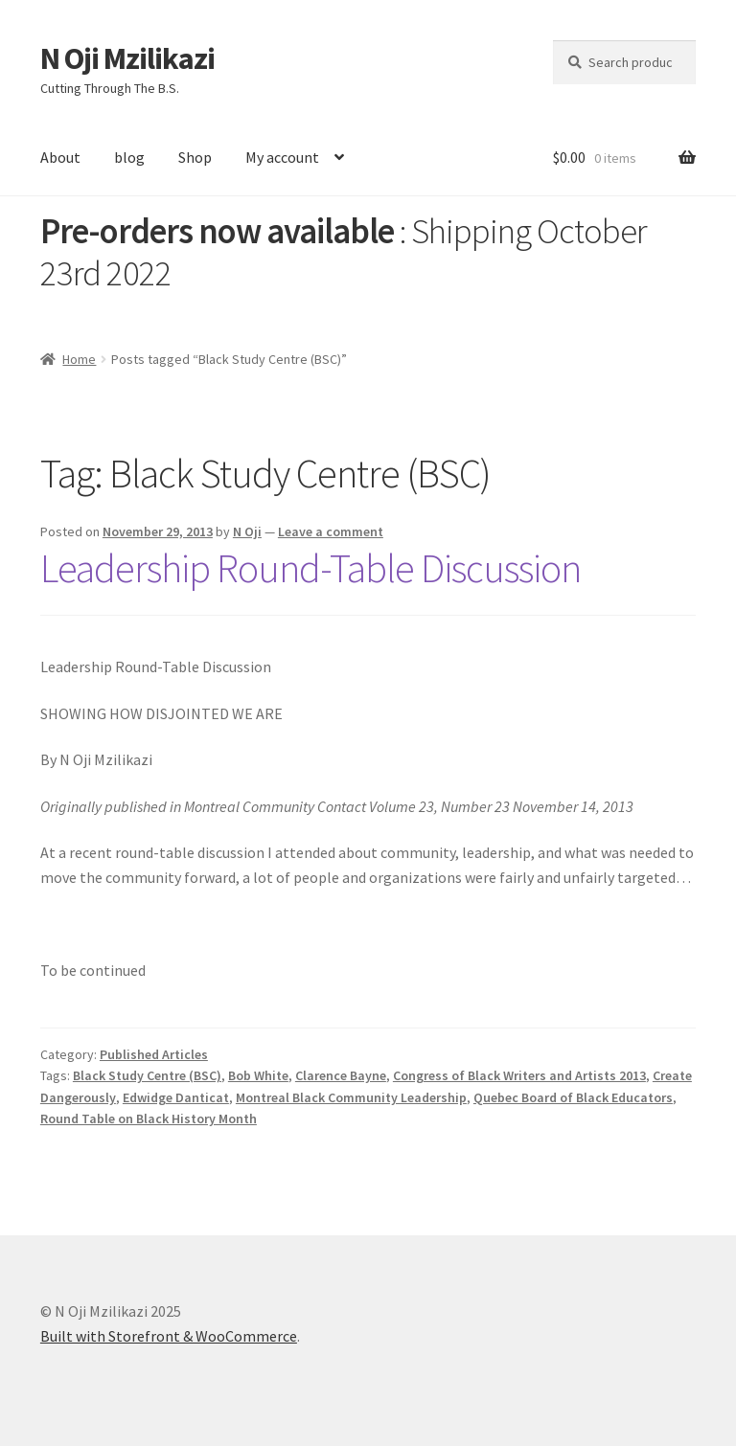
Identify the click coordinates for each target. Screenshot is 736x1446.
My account (282, 157)
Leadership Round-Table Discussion (310, 568)
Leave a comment (330, 531)
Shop (195, 157)
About (60, 157)
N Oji (247, 531)
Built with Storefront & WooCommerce (168, 1335)
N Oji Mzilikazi (127, 58)
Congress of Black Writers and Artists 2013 (519, 1075)
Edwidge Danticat (176, 1097)
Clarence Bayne (340, 1075)
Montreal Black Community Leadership (351, 1097)
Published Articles (154, 1054)
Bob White (258, 1075)
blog (129, 157)
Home (79, 359)
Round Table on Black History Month (148, 1118)
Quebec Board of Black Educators (573, 1097)
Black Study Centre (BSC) (147, 1075)
